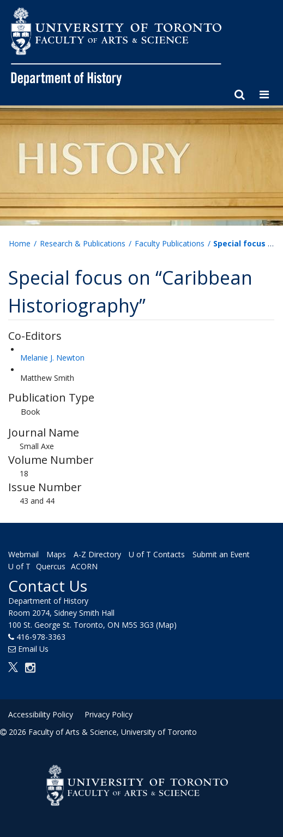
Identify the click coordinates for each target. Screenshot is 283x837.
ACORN (84, 566)
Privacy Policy (109, 714)
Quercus (50, 566)
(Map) (166, 625)
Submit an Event (221, 554)
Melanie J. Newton (52, 357)
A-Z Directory (97, 554)
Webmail (23, 554)
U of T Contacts (157, 554)
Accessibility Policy (40, 714)
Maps (56, 554)
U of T (19, 566)
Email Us (33, 649)
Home (20, 243)
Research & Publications (82, 243)
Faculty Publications (169, 243)
